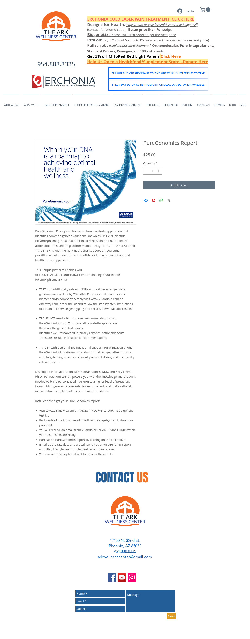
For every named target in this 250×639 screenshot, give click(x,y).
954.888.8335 (56, 64)
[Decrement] (146, 170)
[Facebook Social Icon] (112, 577)
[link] (205, 9)
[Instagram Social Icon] (132, 577)
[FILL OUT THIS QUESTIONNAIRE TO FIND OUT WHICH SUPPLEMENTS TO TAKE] (158, 73)
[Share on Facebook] (145, 200)
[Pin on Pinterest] (153, 200)
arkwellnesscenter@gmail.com (125, 556)
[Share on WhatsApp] (161, 200)
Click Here (171, 56)
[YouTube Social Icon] (122, 577)
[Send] (171, 616)
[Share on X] (169, 200)
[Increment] (158, 170)
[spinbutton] (152, 170)
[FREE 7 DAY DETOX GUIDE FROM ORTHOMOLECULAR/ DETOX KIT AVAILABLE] (158, 85)
